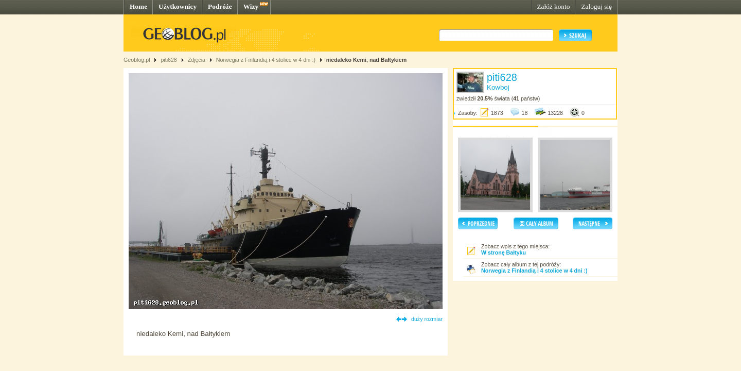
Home (138, 6)
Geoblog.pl (136, 60)
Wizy (250, 6)
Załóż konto (553, 6)
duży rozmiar (427, 319)
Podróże (220, 6)
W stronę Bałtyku (503, 252)
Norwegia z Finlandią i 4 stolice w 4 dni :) (265, 60)
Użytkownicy (177, 6)
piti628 (169, 60)
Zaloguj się (596, 6)
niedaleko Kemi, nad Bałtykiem (366, 60)
